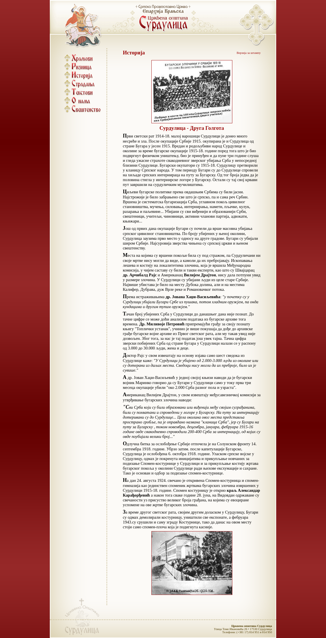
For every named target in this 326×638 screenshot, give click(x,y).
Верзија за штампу (249, 52)
